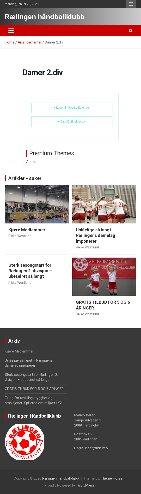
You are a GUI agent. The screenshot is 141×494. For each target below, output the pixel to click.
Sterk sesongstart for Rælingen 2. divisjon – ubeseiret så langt (30, 271)
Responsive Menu (131, 4)
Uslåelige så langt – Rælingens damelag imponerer (95, 235)
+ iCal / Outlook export (71, 121)
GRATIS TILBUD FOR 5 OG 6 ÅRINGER (34, 389)
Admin (31, 162)
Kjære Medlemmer (26, 229)
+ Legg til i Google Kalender (72, 107)
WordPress (86, 485)
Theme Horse (112, 478)
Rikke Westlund (19, 236)
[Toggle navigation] (11, 30)
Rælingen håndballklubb (44, 16)
